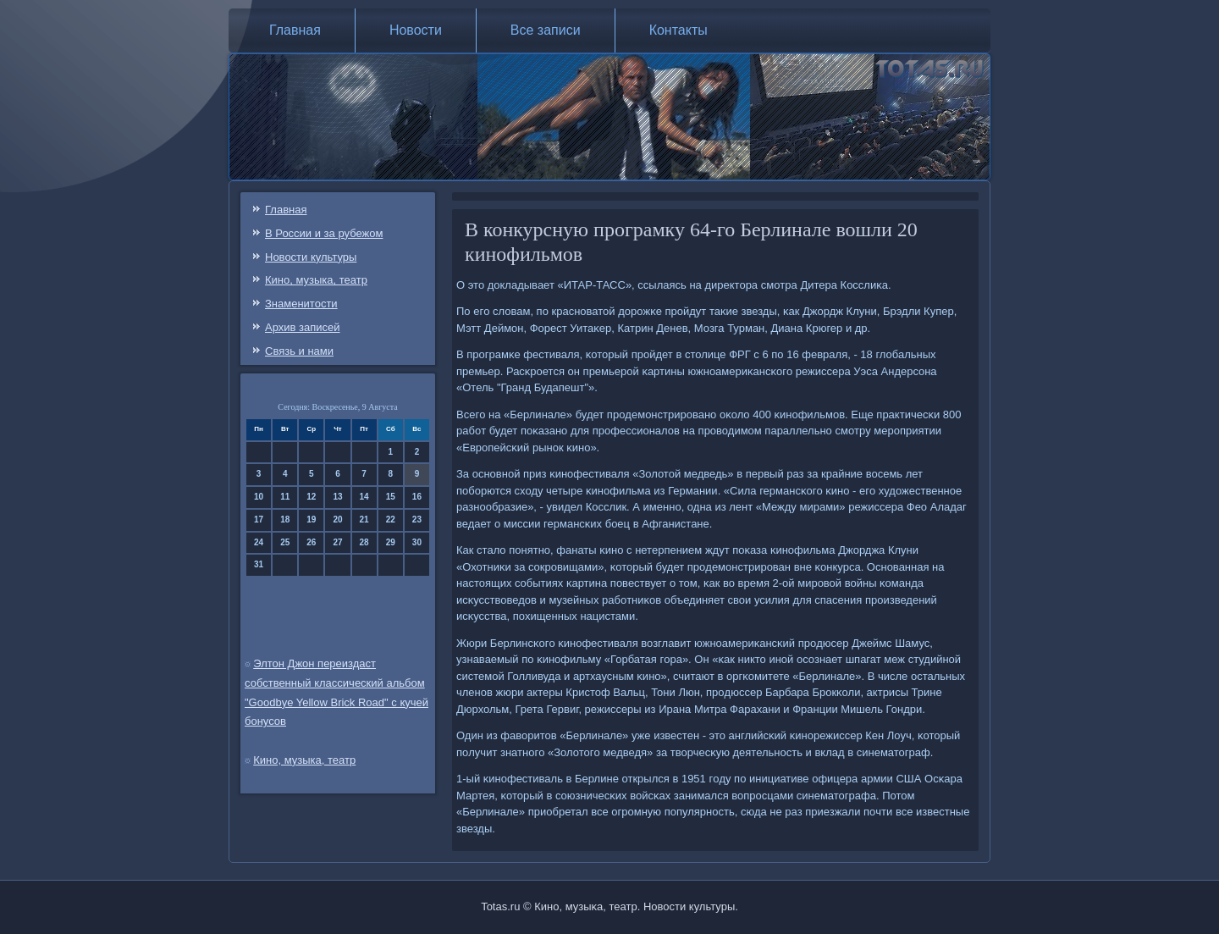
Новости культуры (310, 257)
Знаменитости (301, 303)
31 (258, 564)
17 (258, 519)
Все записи (545, 30)
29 (390, 542)
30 (417, 542)
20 (337, 519)
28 (364, 542)
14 (364, 496)
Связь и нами (299, 351)
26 (311, 542)
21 (364, 519)
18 (285, 519)
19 (311, 519)
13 (337, 496)
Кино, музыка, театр (316, 280)
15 (390, 496)
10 (258, 496)
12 (311, 496)
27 (337, 542)
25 (285, 542)
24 (258, 542)
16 (417, 496)
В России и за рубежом (324, 233)
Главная (295, 30)
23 (417, 519)
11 (285, 496)
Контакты (678, 30)
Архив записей (302, 327)
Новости (415, 30)
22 (390, 519)
